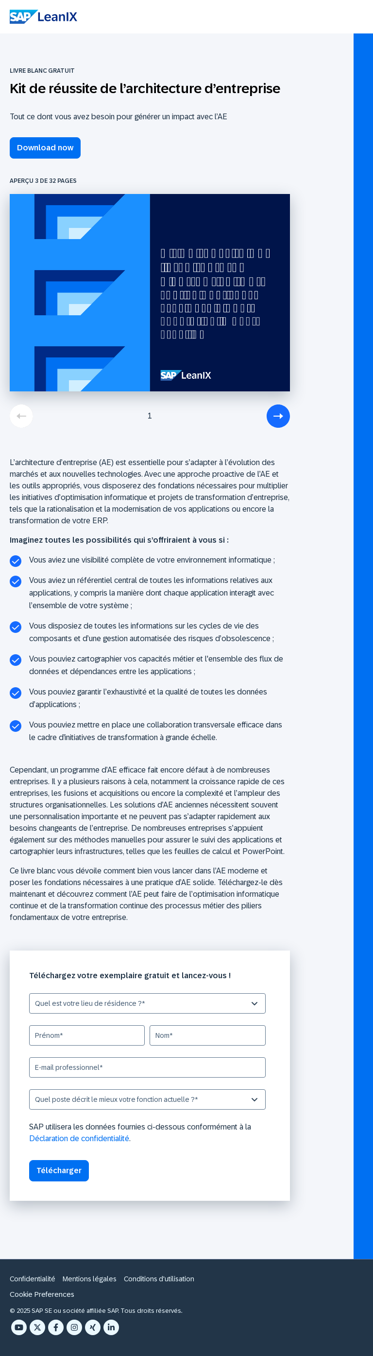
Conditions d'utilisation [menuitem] (159, 1279)
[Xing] (93, 1327)
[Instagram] (74, 1327)
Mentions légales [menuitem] (90, 1279)
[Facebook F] (56, 1327)
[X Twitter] (37, 1327)
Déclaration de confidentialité (79, 1138)
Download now (45, 148)
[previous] (21, 416)
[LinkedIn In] (111, 1327)
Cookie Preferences (42, 1294)
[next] (278, 416)
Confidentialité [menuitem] (32, 1279)
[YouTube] (19, 1327)
